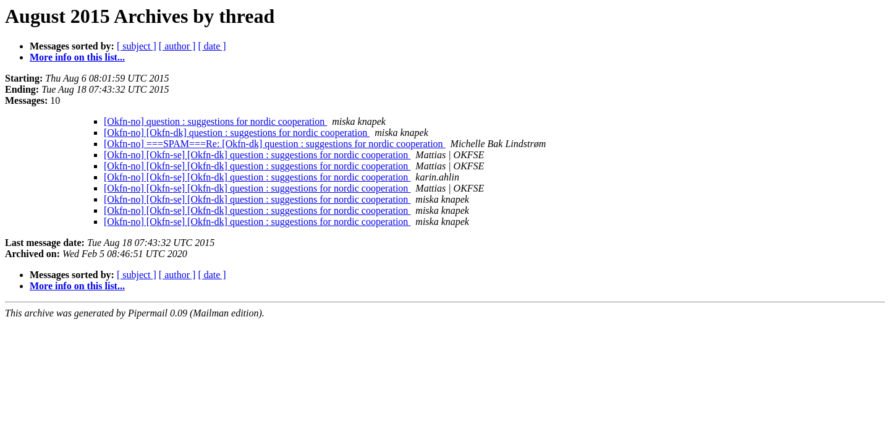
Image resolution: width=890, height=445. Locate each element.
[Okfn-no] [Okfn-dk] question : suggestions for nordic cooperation (237, 132)
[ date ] (212, 46)
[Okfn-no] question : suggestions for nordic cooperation (215, 121)
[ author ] (177, 46)
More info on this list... (77, 57)
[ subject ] (136, 46)
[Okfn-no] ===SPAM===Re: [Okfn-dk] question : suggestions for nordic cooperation (275, 143)
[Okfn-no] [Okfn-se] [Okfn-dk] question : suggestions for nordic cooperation (257, 155)
